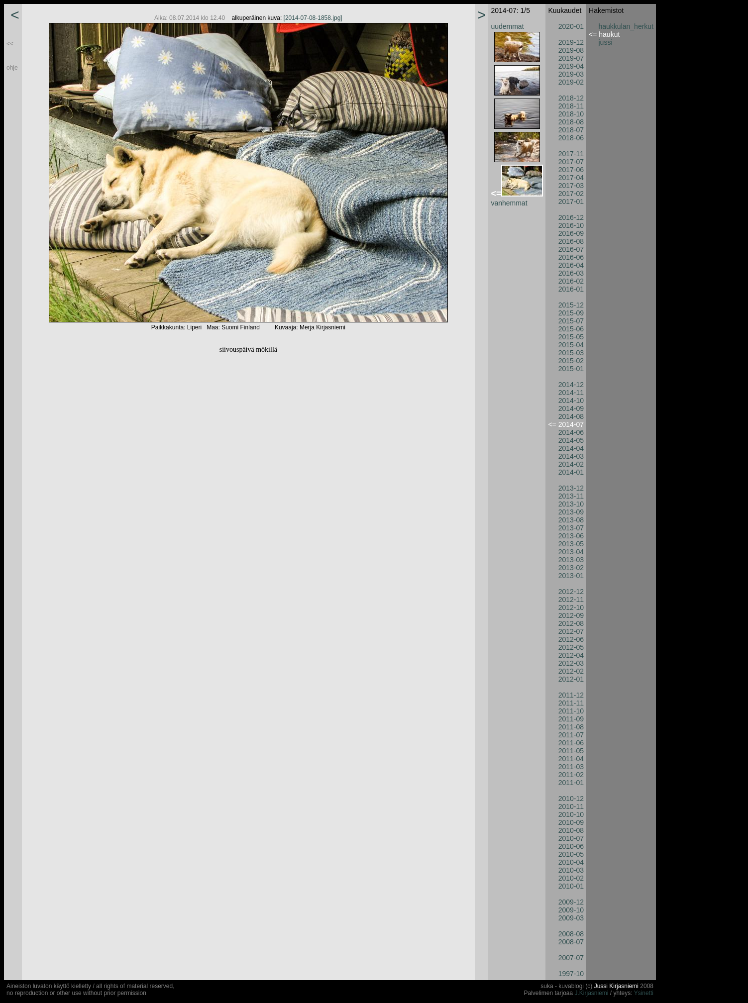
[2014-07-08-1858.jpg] (313, 17)
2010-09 (571, 822)
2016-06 (571, 257)
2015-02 (571, 361)
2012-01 (571, 679)
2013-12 (571, 488)
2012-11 (571, 599)
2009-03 (571, 918)
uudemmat (507, 26)
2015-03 (571, 353)
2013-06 (571, 536)
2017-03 (571, 186)
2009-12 (571, 902)
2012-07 (571, 631)
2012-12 (571, 592)
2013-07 (571, 528)
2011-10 (571, 711)
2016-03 (571, 273)
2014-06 (571, 432)
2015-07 (571, 321)
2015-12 (571, 305)
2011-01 (571, 783)
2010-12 (571, 798)
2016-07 (571, 249)
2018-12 (571, 98)
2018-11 (571, 106)
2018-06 (571, 138)
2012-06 (571, 639)
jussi (606, 42)
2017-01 (571, 201)
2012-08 (571, 623)
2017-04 (571, 178)
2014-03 (571, 456)
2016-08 (571, 241)
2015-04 (571, 345)
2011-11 (571, 703)
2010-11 (571, 806)
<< (9, 43)
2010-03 (571, 870)
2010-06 (571, 846)
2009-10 (571, 910)
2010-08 (571, 830)
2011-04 (571, 759)
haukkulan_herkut (626, 26)
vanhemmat (509, 203)
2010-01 (571, 886)
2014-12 (571, 385)
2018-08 (571, 122)
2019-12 (571, 42)
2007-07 (571, 958)
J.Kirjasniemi (592, 993)
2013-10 (571, 504)
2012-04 (571, 655)
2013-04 (571, 552)
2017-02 (571, 194)
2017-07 (571, 162)
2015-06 (571, 329)
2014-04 (571, 448)
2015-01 (571, 369)
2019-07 (571, 58)
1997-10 (571, 974)
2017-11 (571, 154)
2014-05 (571, 440)
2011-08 (571, 727)
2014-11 (571, 393)
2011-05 (571, 751)
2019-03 (571, 74)
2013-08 (571, 520)
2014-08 (571, 416)
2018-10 (571, 114)
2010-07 (571, 838)
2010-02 (571, 878)
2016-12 (571, 217)
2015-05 (571, 337)
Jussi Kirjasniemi (616, 986)
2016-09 (571, 233)
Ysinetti (643, 993)
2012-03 (571, 663)
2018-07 (571, 130)
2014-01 (571, 472)
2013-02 (571, 568)
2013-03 (571, 560)
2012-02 (571, 671)
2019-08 (571, 50)
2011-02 (571, 775)
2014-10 (571, 400)
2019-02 (571, 82)
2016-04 (571, 265)
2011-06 (571, 743)
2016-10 (571, 225)
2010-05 (571, 854)
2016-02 (571, 281)
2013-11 (571, 496)
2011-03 (571, 767)
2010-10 (571, 814)
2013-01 (571, 576)
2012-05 (571, 647)
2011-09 (571, 719)
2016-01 (571, 289)
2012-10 (571, 607)
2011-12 (571, 695)
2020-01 (571, 26)
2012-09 (571, 615)
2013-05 (571, 544)
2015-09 (571, 313)
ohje (12, 67)
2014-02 (571, 464)
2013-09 (571, 512)
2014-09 (571, 408)
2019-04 (571, 66)
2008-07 (571, 942)
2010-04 (571, 862)
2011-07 (571, 735)
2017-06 (571, 170)
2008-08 (571, 934)
